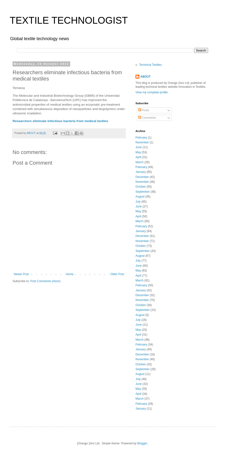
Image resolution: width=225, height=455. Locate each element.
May (138, 152)
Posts (143, 110)
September (142, 191)
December (142, 177)
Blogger (142, 443)
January (140, 172)
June (138, 147)
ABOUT (145, 76)
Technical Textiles (150, 64)
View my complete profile (151, 92)
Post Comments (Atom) (45, 281)
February (141, 137)
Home (70, 274)
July (138, 201)
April (138, 157)
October (140, 186)
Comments (147, 117)
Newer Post (21, 274)
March (139, 162)
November (142, 142)
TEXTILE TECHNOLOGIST (69, 20)
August (139, 196)
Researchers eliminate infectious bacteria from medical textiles (60, 121)
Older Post (117, 274)
